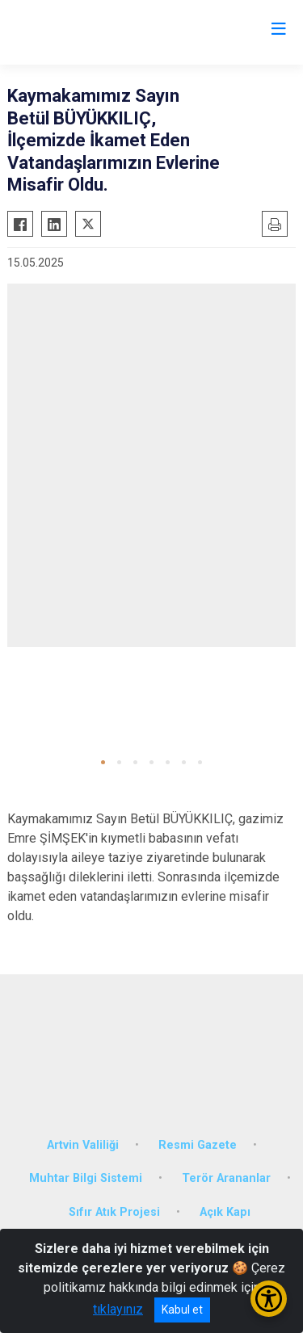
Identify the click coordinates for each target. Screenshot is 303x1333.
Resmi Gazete (197, 1145)
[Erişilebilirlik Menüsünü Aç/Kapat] (268, 1298)
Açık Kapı (225, 1212)
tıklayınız (118, 1309)
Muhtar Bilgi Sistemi (85, 1178)
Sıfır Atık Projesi (114, 1212)
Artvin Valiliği (83, 1145)
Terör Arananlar (226, 1178)
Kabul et (182, 1309)
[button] (103, 762)
